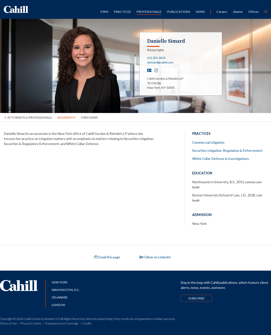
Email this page (107, 257)
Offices (253, 11)
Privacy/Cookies (30, 323)
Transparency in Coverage (61, 323)
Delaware (60, 297)
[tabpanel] (79, 138)
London (58, 305)
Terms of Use (8, 323)
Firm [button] (104, 11)
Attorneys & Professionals (29, 117)
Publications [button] (178, 11)
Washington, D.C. (66, 290)
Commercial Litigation (208, 142)
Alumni (238, 11)
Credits (87, 323)
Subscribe (196, 298)
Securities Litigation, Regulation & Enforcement (227, 150)
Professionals (149, 11)
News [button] (200, 11)
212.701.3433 (156, 58)
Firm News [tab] (89, 117)
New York (60, 282)
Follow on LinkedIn (155, 257)
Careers (221, 11)
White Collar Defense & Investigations (220, 158)
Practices (122, 11)
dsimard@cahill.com (160, 62)
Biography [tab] (66, 117)
